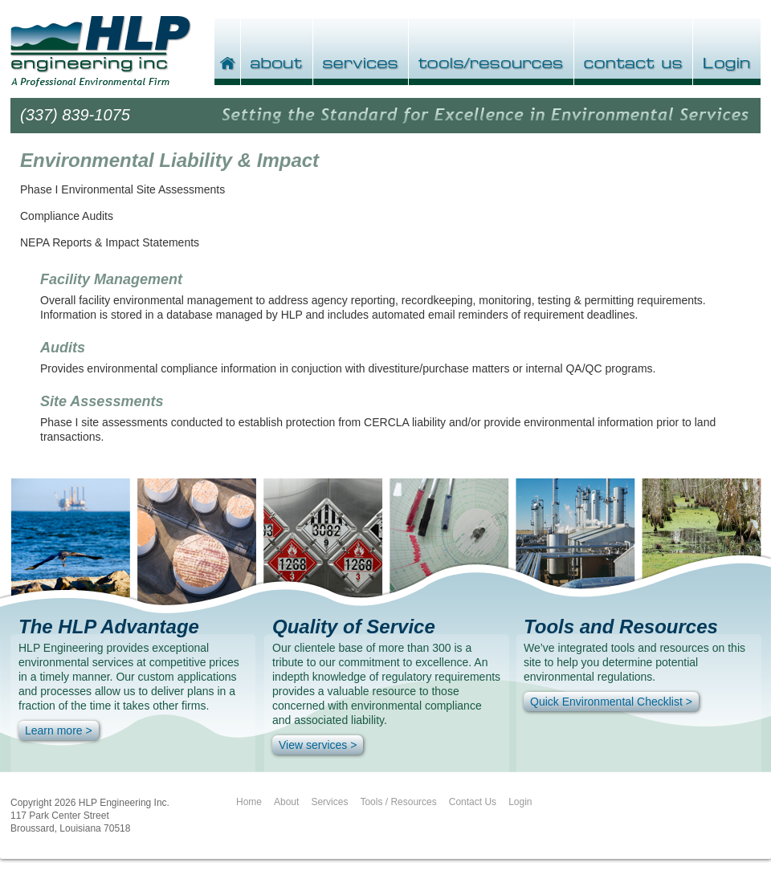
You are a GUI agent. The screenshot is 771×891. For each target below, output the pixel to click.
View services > (318, 744)
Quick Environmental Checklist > (611, 701)
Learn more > (58, 730)
